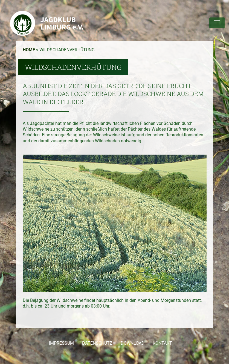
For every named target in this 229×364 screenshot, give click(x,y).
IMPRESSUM (61, 343)
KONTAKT (162, 343)
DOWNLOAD (132, 343)
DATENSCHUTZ (97, 343)
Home (29, 49)
